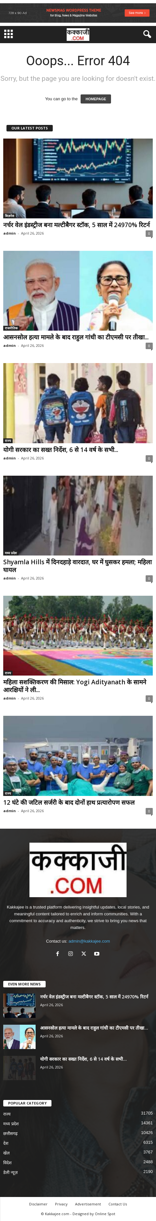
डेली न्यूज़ (10, 1172)
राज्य (8, 440)
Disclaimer (38, 1204)
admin (9, 233)
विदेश (7, 1162)
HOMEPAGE (95, 99)
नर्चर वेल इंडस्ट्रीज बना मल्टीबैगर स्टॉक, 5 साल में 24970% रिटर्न (76, 225)
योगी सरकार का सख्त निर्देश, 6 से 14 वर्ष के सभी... (60, 450)
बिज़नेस (9, 216)
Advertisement (88, 1204)
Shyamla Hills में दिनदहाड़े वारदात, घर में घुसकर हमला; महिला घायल (77, 566)
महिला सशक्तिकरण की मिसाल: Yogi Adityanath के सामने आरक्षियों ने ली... (74, 686)
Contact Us (117, 1204)
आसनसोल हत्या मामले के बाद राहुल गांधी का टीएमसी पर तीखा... (76, 337)
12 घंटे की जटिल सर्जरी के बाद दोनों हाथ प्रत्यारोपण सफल (69, 802)
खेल (6, 1153)
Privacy (61, 1204)
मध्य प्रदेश (11, 553)
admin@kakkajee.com (89, 941)
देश (5, 1143)
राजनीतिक (11, 328)
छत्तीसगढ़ (10, 1133)
